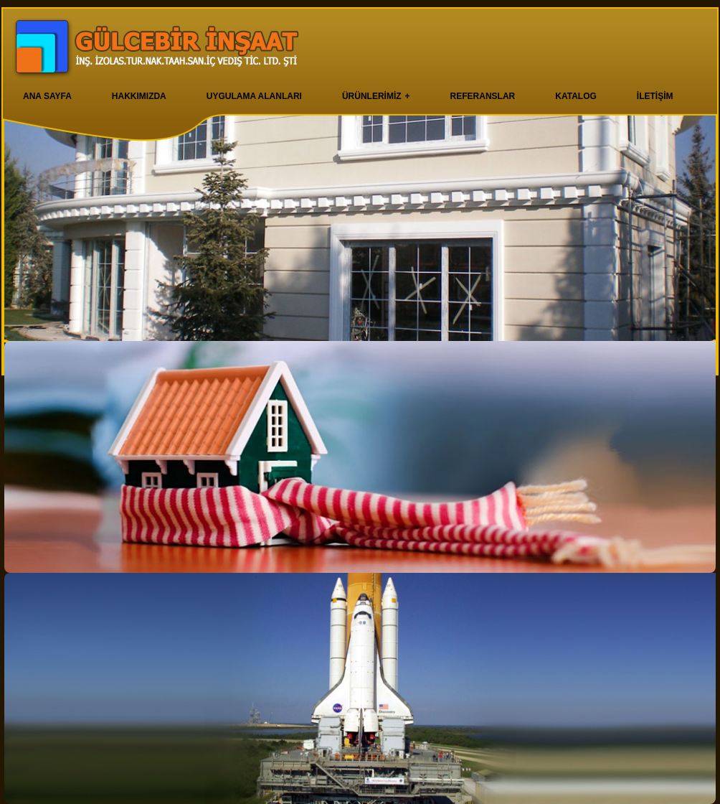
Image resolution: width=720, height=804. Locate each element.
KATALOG (576, 96)
